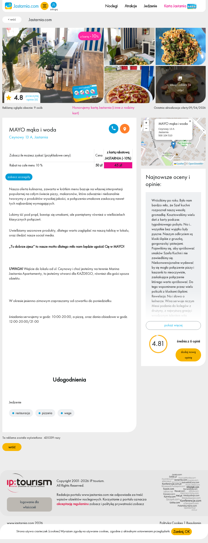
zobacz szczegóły (19, 177)
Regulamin (193, 523)
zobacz (94, 503)
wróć (11, 447)
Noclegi (111, 5)
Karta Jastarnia (180, 5)
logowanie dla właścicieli (29, 504)
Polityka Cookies (171, 523)
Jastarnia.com (40, 19)
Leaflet (179, 163)
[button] (44, 6)
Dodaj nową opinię (188, 355)
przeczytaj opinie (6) (32, 97)
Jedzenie (150, 5)
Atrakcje (131, 5)
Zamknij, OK (181, 531)
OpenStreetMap (196, 163)
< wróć (12, 19)
